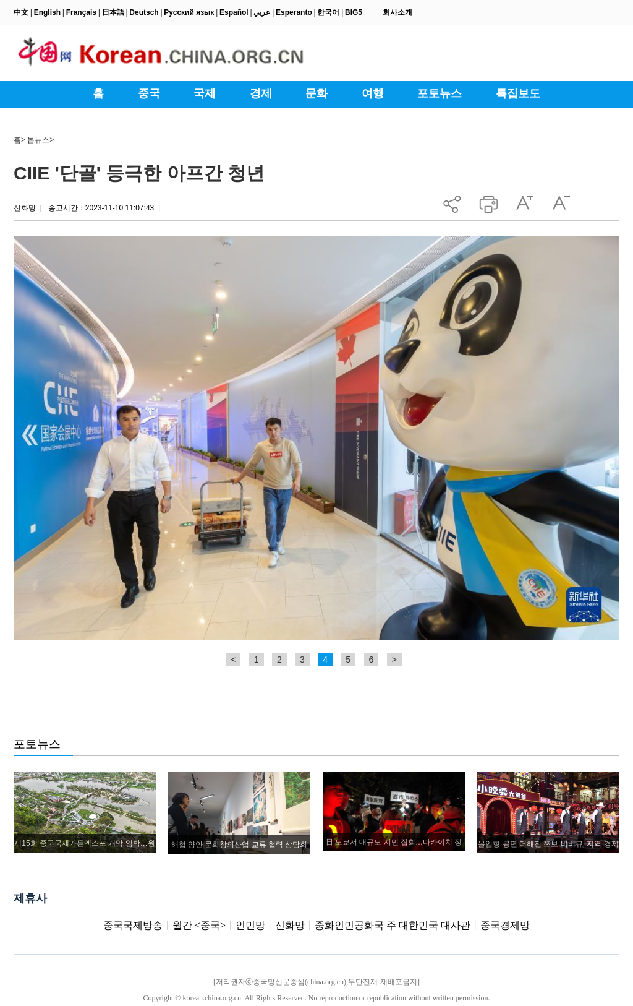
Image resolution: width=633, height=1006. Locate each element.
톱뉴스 (38, 139)
